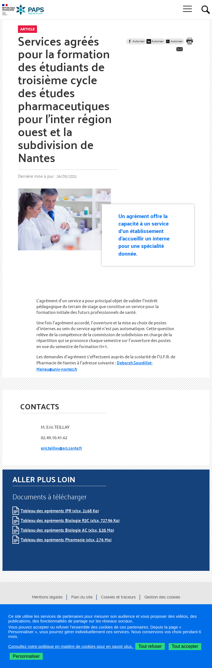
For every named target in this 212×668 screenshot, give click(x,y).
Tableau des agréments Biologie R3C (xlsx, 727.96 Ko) (70, 520)
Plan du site (81, 597)
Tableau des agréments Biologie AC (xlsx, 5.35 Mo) (67, 530)
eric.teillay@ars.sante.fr (61, 448)
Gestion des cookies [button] (162, 597)
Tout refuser (149, 646)
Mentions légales (47, 597)
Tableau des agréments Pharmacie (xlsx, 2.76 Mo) (66, 539)
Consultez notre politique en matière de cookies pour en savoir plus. (71, 646)
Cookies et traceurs (118, 597)
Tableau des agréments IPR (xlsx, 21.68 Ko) (60, 510)
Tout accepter (185, 646)
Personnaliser (26, 656)
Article (27, 29)
